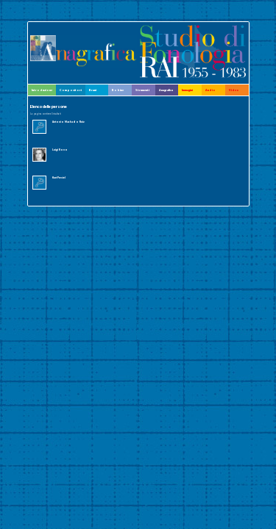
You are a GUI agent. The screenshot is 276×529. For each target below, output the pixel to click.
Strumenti (142, 90)
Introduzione (42, 90)
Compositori (71, 90)
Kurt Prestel (59, 177)
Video (234, 90)
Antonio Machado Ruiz (68, 121)
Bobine (118, 90)
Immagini (187, 90)
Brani (92, 90)
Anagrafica (166, 90)
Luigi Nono (60, 149)
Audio (210, 90)
